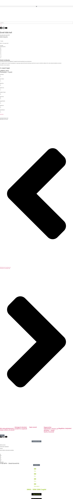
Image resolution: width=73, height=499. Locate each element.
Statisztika (1, 114)
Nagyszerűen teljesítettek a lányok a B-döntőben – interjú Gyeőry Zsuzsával (51, 429)
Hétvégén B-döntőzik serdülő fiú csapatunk (21, 428)
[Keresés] (1, 25)
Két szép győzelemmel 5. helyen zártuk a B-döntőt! (7, 429)
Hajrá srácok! (33, 427)
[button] (36, 6)
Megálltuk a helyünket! (64, 428)
